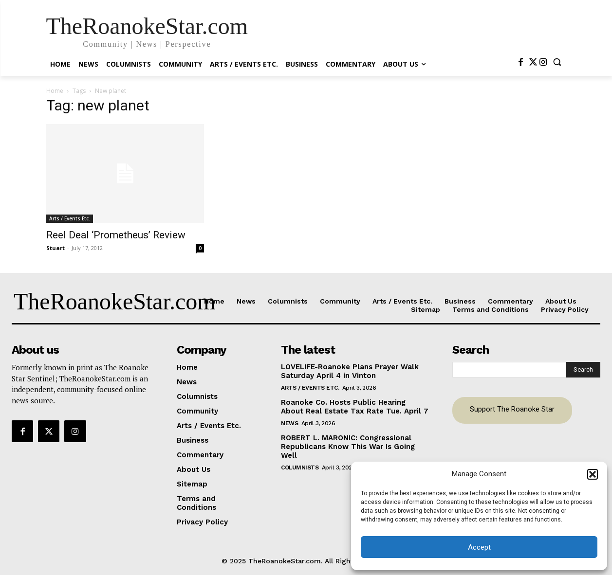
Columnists (299, 467)
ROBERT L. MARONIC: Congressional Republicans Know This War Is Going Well (348, 446)
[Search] (583, 369)
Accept (479, 547)
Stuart (55, 248)
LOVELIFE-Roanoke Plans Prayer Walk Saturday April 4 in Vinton (350, 371)
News (289, 423)
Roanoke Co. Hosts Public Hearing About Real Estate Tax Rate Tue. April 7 (354, 406)
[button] (592, 474)
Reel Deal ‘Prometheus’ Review (115, 235)
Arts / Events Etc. (69, 218)
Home (54, 91)
